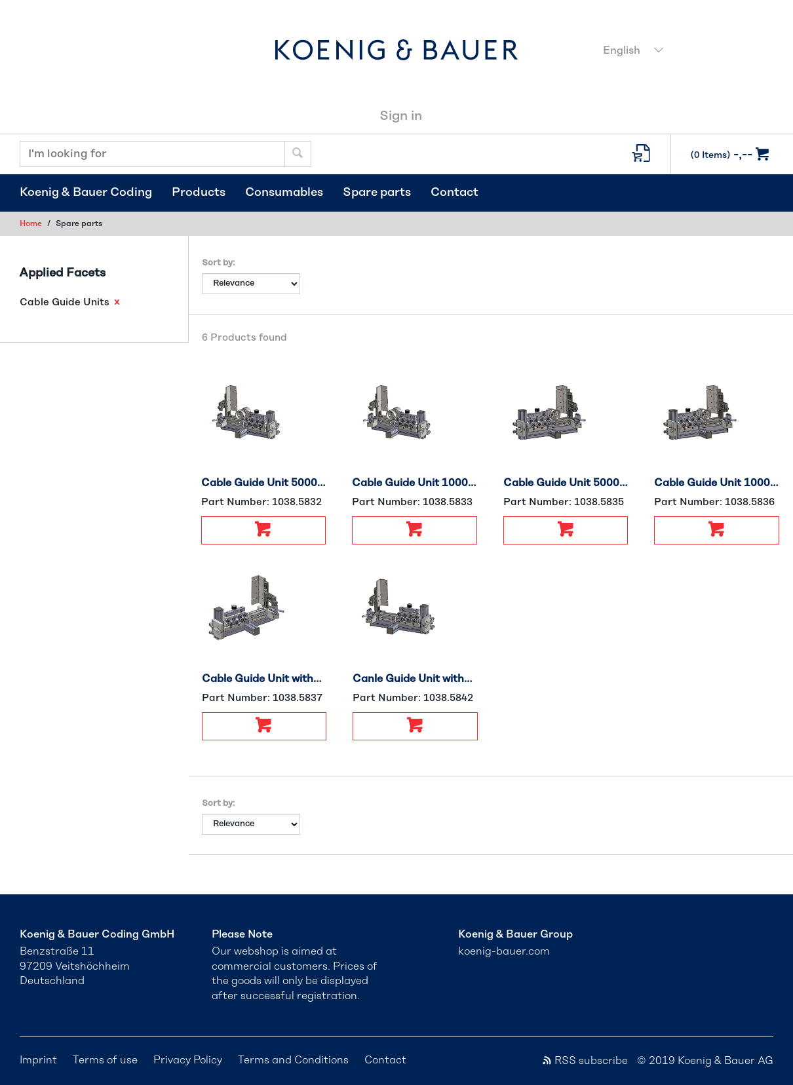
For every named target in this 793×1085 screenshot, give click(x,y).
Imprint (38, 1060)
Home (31, 223)
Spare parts (377, 193)
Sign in (400, 116)
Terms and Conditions (293, 1060)
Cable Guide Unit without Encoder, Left (264, 679)
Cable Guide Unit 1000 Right (414, 483)
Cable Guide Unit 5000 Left (566, 483)
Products (198, 193)
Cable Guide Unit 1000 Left (716, 483)
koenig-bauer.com (504, 951)
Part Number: (261, 502)
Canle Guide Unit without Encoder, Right (415, 679)
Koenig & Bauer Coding (86, 193)
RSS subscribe (584, 1061)
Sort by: (218, 263)
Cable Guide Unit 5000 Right (263, 483)
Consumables (284, 193)
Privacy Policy (187, 1060)
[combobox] (684, 52)
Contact (454, 193)
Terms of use (105, 1060)
